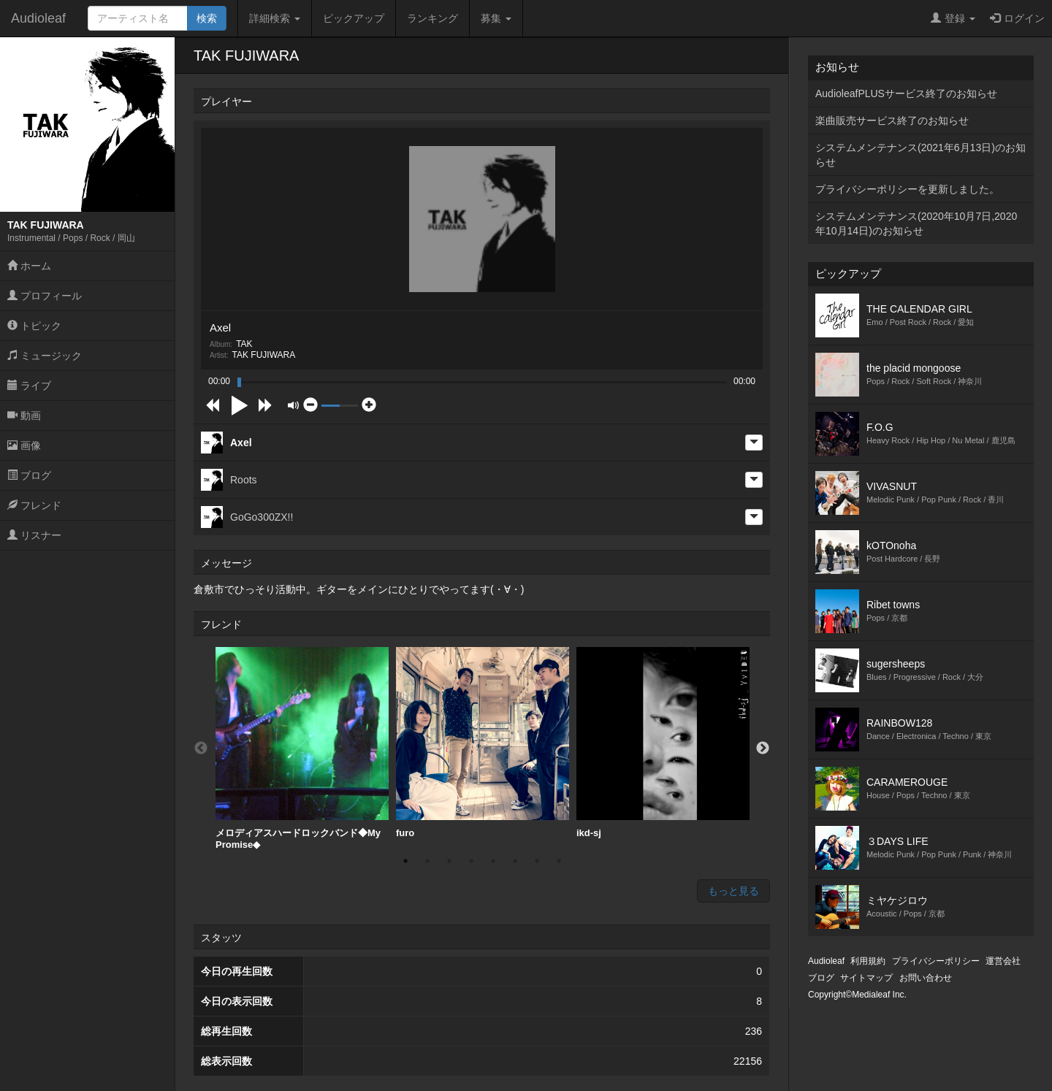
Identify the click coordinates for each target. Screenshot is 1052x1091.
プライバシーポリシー (936, 961)
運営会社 (1003, 961)
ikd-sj (663, 742)
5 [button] (493, 861)
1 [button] (405, 861)
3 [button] (449, 861)
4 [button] (471, 861)
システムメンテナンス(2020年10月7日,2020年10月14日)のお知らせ (916, 223)
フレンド (34, 505)
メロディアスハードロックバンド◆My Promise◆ (302, 748)
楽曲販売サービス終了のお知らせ (892, 120)
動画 (24, 415)
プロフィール (44, 296)
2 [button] (427, 861)
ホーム (29, 266)
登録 (953, 18)
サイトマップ (866, 978)
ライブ (29, 385)
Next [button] (762, 748)
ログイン (1017, 18)
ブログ (29, 475)
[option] (302, 748)
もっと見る (733, 891)
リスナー (34, 535)
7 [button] (537, 861)
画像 (24, 445)
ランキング (432, 18)
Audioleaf (38, 18)
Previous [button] (201, 748)
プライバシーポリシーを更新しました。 (907, 189)
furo (482, 742)
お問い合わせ (925, 978)
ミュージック (44, 355)
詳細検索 (274, 18)
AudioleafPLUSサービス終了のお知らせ (906, 93)
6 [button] (515, 861)
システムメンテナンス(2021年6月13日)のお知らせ (920, 155)
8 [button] (559, 861)
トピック (34, 326)
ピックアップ (353, 18)
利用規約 (867, 961)
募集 (496, 18)
